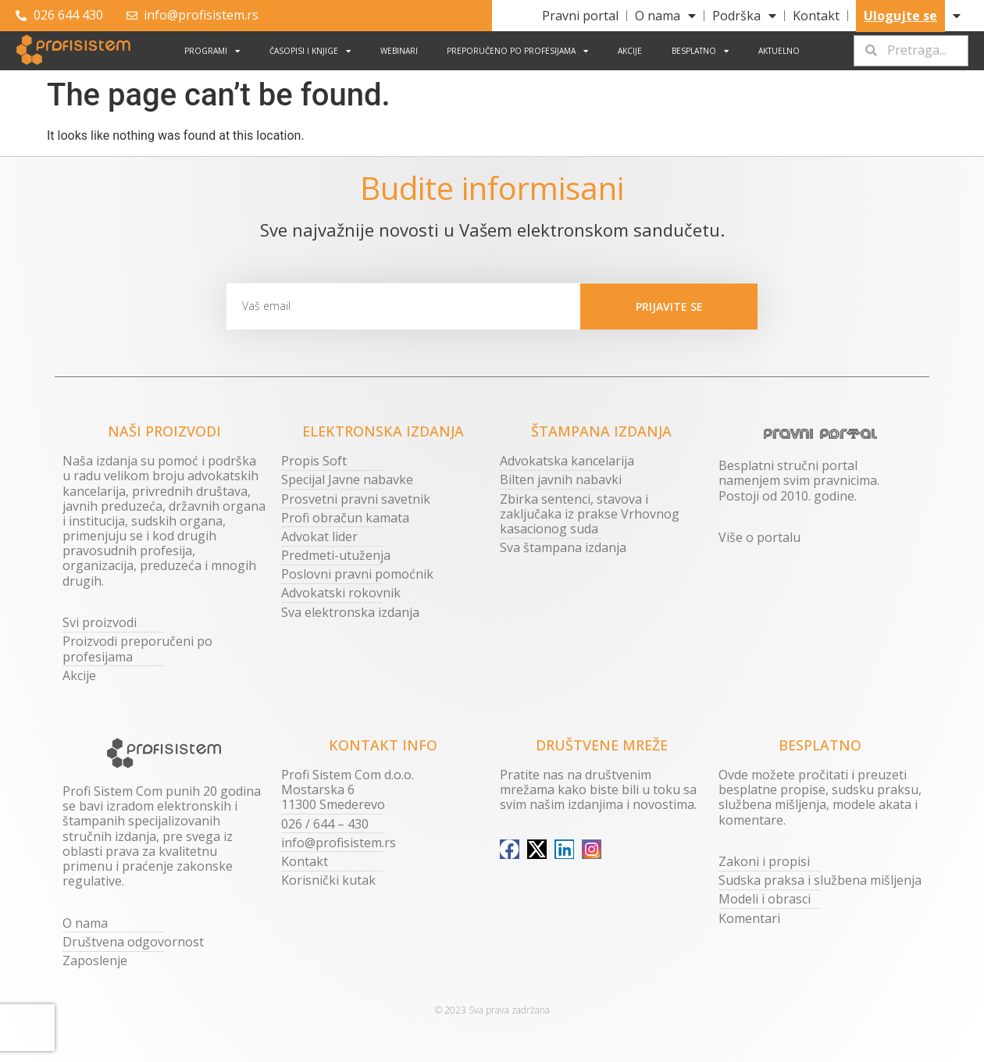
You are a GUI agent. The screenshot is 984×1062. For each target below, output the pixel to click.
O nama (665, 16)
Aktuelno (779, 50)
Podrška (744, 16)
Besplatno (700, 50)
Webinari (399, 50)
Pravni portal (580, 15)
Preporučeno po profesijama (517, 50)
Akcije (630, 50)
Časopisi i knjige (310, 50)
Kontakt (816, 15)
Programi (212, 50)
